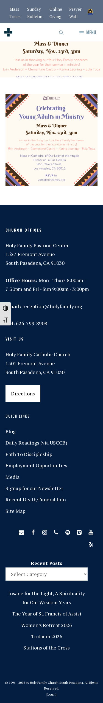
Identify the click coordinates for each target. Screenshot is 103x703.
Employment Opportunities (36, 465)
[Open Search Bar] (62, 32)
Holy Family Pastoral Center (37, 245)
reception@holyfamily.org (52, 306)
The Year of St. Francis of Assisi (46, 613)
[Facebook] (33, 531)
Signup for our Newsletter (34, 488)
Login (51, 694)
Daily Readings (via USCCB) (36, 442)
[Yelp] (90, 543)
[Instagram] (44, 531)
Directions (23, 393)
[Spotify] (67, 531)
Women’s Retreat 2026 (46, 625)
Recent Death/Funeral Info (35, 499)
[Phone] (56, 531)
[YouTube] (90, 531)
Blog (10, 431)
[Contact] (21, 531)
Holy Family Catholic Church (37, 354)
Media (12, 477)
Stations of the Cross (46, 647)
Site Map (15, 511)
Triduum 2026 (46, 636)
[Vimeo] (79, 531)
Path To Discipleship (28, 454)
